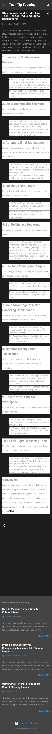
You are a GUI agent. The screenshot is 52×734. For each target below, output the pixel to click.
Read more (44, 636)
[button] (48, 14)
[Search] (48, 5)
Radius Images (32, 729)
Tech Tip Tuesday (22, 5)
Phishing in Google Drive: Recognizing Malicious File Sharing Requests (22, 648)
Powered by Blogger (26, 723)
